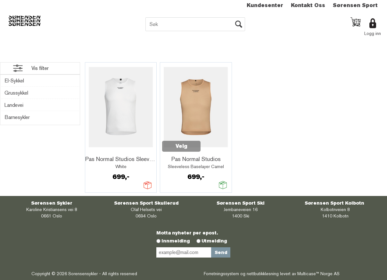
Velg (181, 146)
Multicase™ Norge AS (318, 273)
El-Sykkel (14, 81)
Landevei (13, 105)
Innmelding (175, 240)
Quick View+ (103, 150)
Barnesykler (17, 117)
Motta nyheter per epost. (187, 232)
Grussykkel (16, 93)
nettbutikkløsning (263, 273)
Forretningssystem (221, 273)
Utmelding (214, 240)
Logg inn (372, 33)
